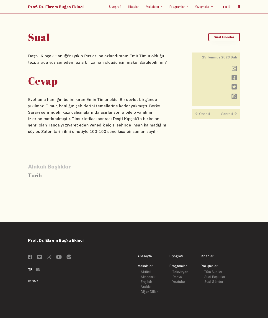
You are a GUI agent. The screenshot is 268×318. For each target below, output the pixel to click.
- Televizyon (179, 272)
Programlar (178, 266)
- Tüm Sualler (212, 272)
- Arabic (144, 287)
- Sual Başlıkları (214, 277)
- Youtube (177, 282)
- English (145, 282)
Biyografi (114, 6)
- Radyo (176, 277)
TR (30, 269)
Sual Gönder (224, 37)
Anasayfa (144, 256)
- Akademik (146, 277)
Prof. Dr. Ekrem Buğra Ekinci (56, 6)
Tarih (35, 175)
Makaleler (145, 266)
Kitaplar (133, 6)
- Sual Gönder (212, 282)
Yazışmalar (209, 266)
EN (38, 269)
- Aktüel (144, 272)
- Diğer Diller (148, 292)
